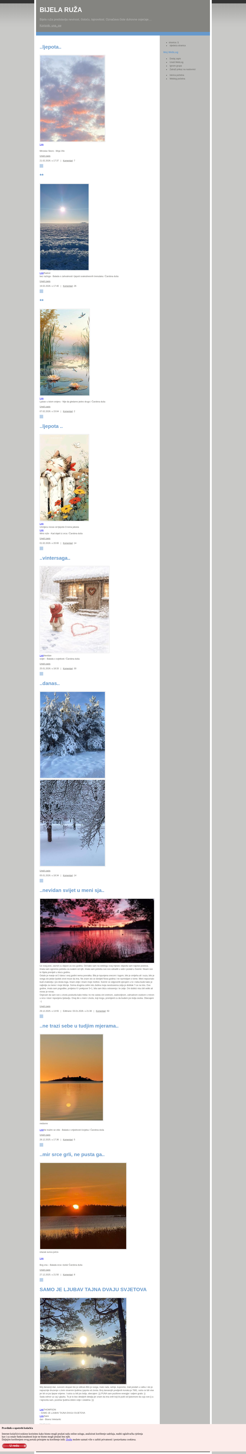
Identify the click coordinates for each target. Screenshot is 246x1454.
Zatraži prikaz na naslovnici (183, 69)
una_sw (56, 25)
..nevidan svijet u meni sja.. (72, 890)
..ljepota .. (51, 426)
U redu (14, 1445)
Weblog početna (177, 78)
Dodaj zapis (175, 58)
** (42, 175)
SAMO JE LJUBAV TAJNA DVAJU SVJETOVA (93, 1289)
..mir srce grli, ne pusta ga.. (72, 1154)
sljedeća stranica (178, 45)
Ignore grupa (176, 66)
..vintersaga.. (55, 558)
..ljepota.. (50, 47)
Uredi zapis (45, 156)
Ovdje (69, 1439)
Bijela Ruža (61, 9)
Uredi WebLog (176, 62)
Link (42, 144)
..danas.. (50, 683)
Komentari (68, 160)
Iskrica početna (177, 75)
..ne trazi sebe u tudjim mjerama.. (79, 1026)
